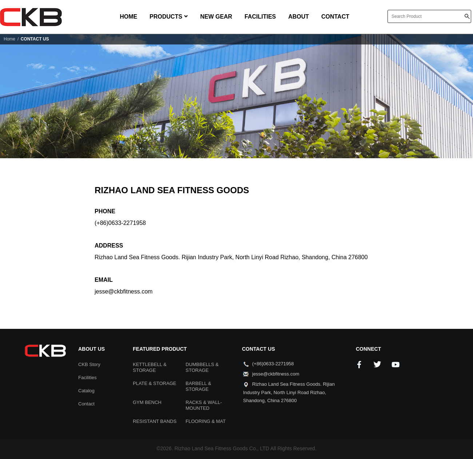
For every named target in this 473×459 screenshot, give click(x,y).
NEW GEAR (216, 16)
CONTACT (335, 16)
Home (9, 39)
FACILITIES (260, 16)
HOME (128, 16)
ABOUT (298, 16)
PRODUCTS (169, 16)
